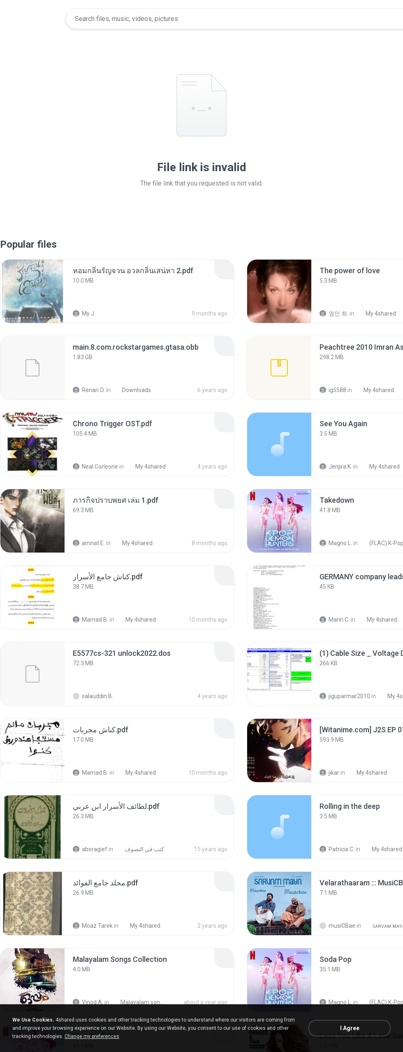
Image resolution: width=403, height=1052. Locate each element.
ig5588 (333, 390)
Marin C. (335, 619)
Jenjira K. (336, 466)
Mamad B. (90, 619)
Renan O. (89, 390)
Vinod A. (88, 1002)
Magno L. (336, 543)
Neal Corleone (95, 466)
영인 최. (334, 313)
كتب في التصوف (140, 849)
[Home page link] (33, 19)
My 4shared (376, 313)
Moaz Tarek (93, 925)
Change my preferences (92, 1036)
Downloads (132, 390)
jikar (329, 772)
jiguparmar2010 (345, 696)
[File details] (32, 291)
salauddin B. (93, 696)
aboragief (90, 849)
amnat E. (89, 543)
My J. (84, 313)
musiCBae (337, 925)
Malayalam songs (138, 1002)
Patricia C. (337, 849)
